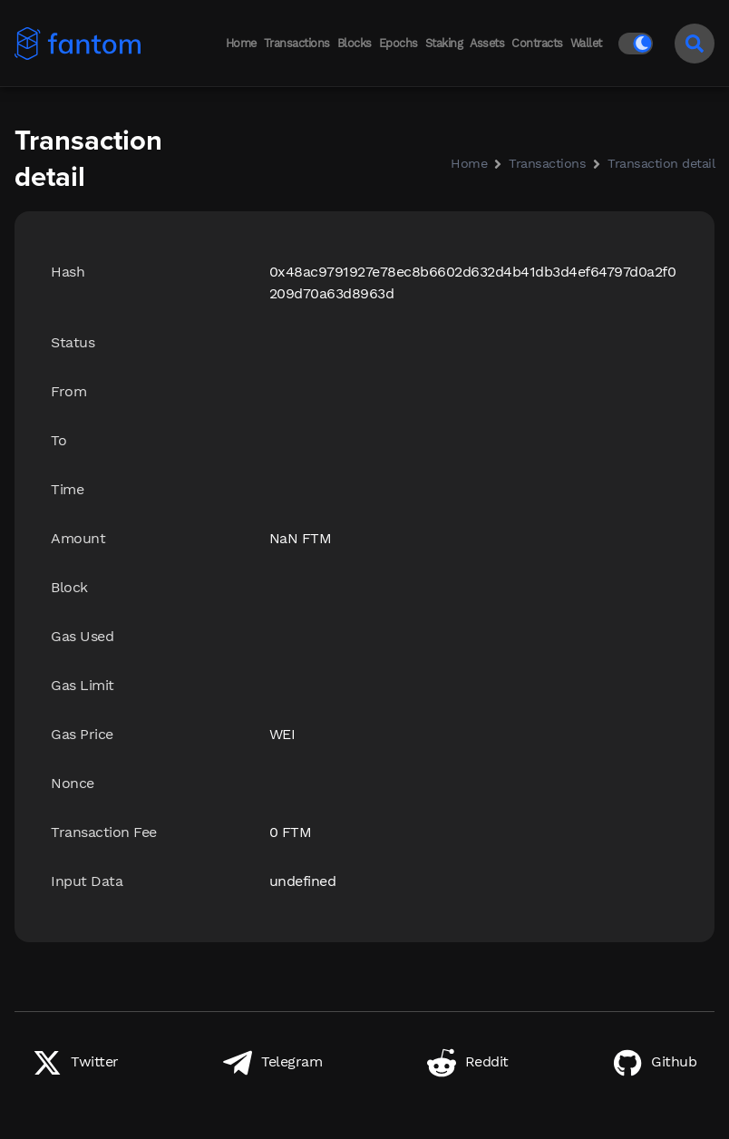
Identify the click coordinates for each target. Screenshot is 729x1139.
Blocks (354, 43)
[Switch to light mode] (639, 43)
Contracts (537, 43)
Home (241, 43)
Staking (444, 43)
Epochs (398, 43)
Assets (487, 43)
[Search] (694, 43)
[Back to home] (67, 43)
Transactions (297, 43)
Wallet (586, 43)
